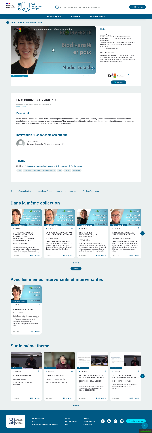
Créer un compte (137, 421)
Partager (84, 75)
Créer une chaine (71, 421)
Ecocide (67, 170)
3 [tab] (78, 263)
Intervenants (97, 16)
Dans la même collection (21, 191)
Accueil (7, 22)
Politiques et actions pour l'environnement (40, 166)
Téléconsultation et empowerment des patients (125, 377)
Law (60, 170)
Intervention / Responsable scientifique (41, 134)
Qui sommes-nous (38, 418)
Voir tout (76, 268)
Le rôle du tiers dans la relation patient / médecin (91, 377)
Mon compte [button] (138, 7)
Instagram (115, 421)
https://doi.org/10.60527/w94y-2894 (123, 59)
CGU (66, 424)
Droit (19, 170)
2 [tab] (76, 263)
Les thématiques (89, 421)
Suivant (142, 233)
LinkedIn (122, 421)
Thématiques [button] (54, 16)
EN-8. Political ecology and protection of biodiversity (59, 234)
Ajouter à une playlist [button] (93, 75)
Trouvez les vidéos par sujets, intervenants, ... (81, 7)
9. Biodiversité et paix (23, 309)
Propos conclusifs (22, 376)
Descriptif (22, 113)
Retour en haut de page (144, 425)
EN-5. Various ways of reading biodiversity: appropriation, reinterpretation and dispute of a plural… (23, 236)
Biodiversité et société (34, 22)
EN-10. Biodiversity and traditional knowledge (123, 234)
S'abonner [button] (128, 75)
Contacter (120, 82)
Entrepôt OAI (87, 424)
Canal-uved (21, 22)
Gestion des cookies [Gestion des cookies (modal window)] (145, 430)
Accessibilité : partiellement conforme (45, 424)
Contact (67, 418)
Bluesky (109, 421)
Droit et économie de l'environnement (69, 166)
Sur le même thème (91, 191)
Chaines (75, 16)
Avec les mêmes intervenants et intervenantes (57, 191)
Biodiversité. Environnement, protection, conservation (39, 170)
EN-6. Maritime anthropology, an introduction (88, 235)
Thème (20, 160)
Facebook (103, 421)
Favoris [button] (89, 75)
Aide (33, 421)
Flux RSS (86, 418)
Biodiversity (76, 170)
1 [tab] (74, 263)
